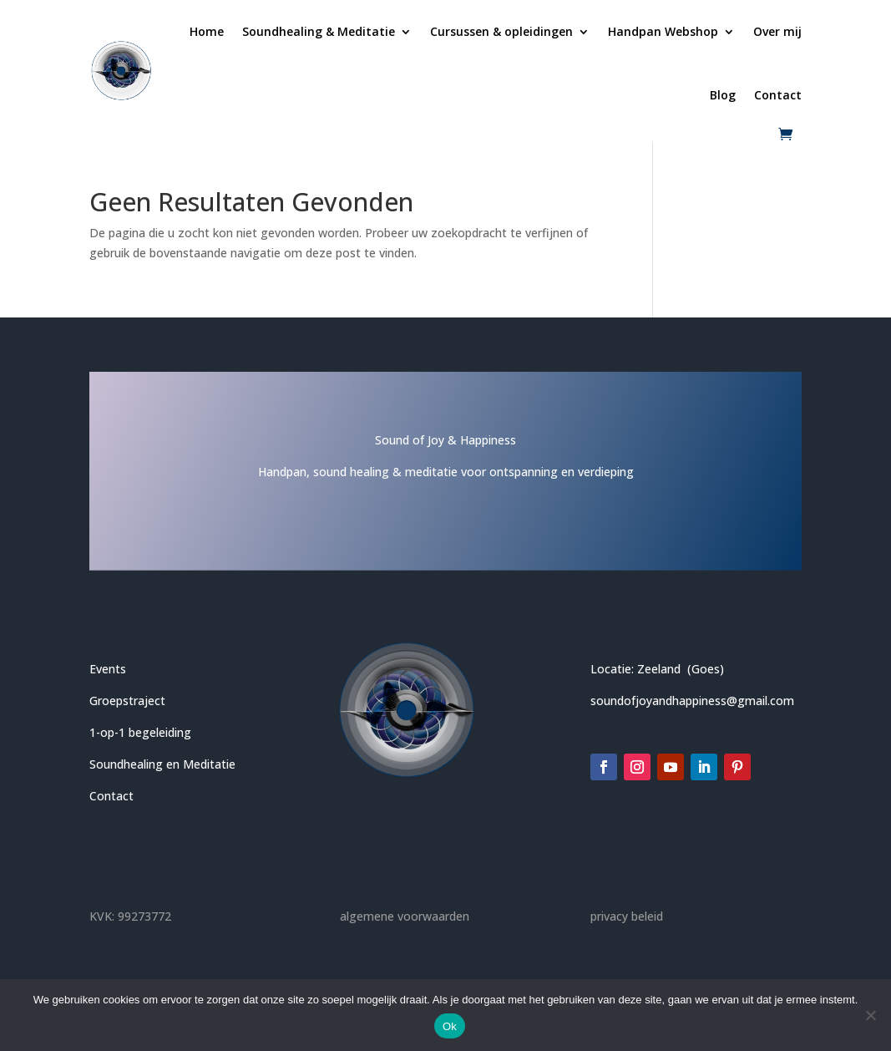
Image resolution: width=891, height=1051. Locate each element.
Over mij (777, 31)
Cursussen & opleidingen (501, 31)
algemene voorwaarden (404, 916)
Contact (778, 95)
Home (207, 31)
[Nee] (870, 1015)
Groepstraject (127, 700)
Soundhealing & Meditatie (318, 31)
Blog (723, 95)
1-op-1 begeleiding (140, 732)
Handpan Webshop (663, 31)
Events (107, 669)
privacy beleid (626, 916)
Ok (450, 1026)
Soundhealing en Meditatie (162, 764)
